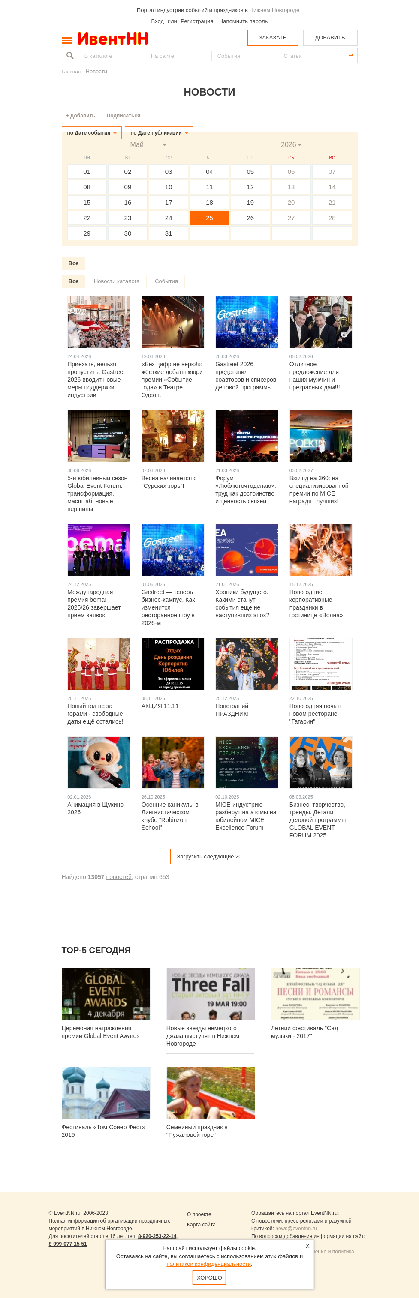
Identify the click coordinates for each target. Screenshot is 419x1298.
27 (291, 217)
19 (250, 202)
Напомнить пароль (243, 21)
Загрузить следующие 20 (209, 856)
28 (332, 217)
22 (86, 217)
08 (86, 187)
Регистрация (197, 21)
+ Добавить (80, 116)
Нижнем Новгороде (275, 10)
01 (86, 171)
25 (209, 217)
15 (86, 202)
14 (332, 187)
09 (128, 187)
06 (291, 171)
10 (168, 187)
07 (332, 171)
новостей (118, 876)
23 (128, 217)
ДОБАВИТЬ (330, 37)
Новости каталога (117, 281)
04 (209, 171)
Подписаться (123, 116)
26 (250, 217)
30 (128, 233)
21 (332, 202)
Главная (71, 71)
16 (128, 202)
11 (209, 187)
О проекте (199, 1214)
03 (168, 171)
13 (291, 187)
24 (168, 217)
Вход (157, 21)
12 (250, 187)
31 (168, 233)
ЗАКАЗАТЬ (273, 37)
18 (209, 202)
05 (250, 171)
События (166, 281)
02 (128, 171)
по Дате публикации (156, 133)
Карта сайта (201, 1225)
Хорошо (209, 1277)
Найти (69, 55)
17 (168, 202)
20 (291, 202)
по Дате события (89, 133)
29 (86, 233)
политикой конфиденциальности (208, 1264)
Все (74, 263)
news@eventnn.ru (296, 1229)
